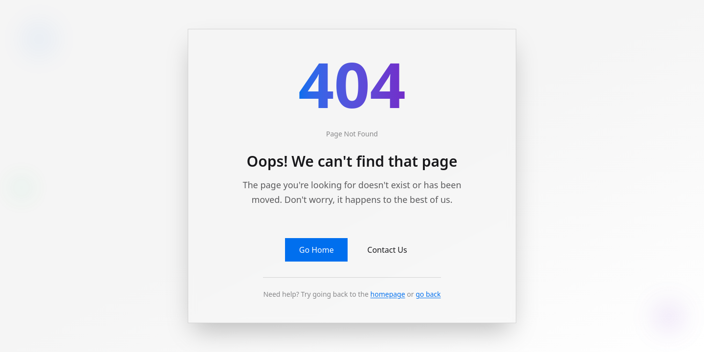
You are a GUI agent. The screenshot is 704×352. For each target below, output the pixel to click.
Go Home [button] (316, 249)
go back (428, 294)
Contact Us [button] (387, 249)
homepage (388, 294)
